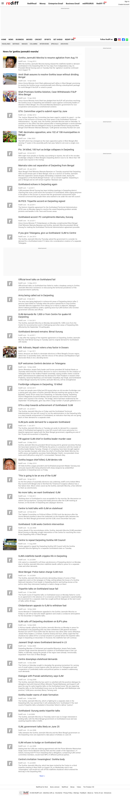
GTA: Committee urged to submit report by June (42, 111)
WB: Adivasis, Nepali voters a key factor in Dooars (43, 347)
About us (90, 793)
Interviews (44, 44)
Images (24, 44)
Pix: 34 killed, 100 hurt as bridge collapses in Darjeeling (46, 149)
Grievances (107, 793)
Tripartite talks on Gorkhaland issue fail (38, 588)
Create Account (123, 4)
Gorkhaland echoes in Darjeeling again (37, 184)
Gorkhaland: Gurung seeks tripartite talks (39, 710)
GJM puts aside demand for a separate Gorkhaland (44, 422)
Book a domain (55, 787)
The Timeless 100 (88, 787)
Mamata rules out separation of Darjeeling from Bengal (46, 165)
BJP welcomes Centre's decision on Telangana (41, 363)
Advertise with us (48, 793)
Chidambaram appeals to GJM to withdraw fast (42, 605)
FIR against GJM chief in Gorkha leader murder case (44, 439)
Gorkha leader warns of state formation (38, 695)
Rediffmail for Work (42, 787)
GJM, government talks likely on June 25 (38, 726)
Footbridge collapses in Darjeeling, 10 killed (40, 384)
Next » (42, 776)
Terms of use (98, 793)
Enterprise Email (55, 3)
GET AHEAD (57, 39)
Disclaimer (58, 793)
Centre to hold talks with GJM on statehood (40, 508)
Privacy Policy (67, 793)
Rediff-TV (100, 3)
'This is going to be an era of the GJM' (37, 475)
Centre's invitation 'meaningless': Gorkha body (41, 759)
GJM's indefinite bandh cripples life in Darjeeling (42, 556)
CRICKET (38, 39)
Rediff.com (38, 793)
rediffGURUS (88, 3)
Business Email (73, 3)
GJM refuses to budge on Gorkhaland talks (40, 742)
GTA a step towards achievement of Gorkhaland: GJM (45, 405)
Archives (64, 44)
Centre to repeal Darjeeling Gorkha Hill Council (41, 540)
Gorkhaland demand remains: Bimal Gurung (40, 331)
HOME (3, 39)
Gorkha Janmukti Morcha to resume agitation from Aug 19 (48, 57)
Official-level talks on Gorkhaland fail (36, 279)
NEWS (11, 39)
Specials (54, 44)
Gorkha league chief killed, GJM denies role (40, 459)
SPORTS (47, 39)
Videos (79, 787)
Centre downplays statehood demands (37, 659)
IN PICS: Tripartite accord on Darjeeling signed (41, 201)
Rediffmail (32, 3)
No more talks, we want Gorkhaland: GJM (39, 492)
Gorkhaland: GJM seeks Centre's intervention (41, 524)
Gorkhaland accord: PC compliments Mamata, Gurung (45, 217)
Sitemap (76, 793)
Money (43, 3)
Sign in (127, 1)
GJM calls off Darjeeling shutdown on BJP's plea (42, 621)
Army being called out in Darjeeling (36, 295)
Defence (16, 44)
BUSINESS (20, 39)
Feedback (83, 793)
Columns (33, 44)
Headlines (6, 44)
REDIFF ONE (69, 39)
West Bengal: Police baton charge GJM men (40, 572)
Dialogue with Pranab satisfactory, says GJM (40, 676)
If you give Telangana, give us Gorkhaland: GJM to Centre (47, 233)
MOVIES (29, 39)
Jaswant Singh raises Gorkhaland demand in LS (42, 642)
